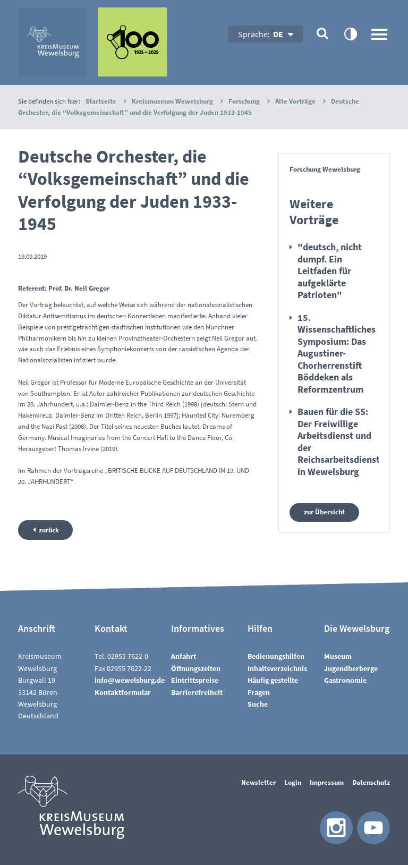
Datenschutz (371, 782)
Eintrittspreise (194, 680)
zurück (49, 530)
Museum (338, 656)
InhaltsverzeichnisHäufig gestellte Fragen (277, 680)
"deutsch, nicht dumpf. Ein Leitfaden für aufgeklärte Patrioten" (330, 271)
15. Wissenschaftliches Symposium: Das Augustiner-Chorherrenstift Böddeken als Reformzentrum (337, 353)
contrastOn (350, 33)
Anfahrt (183, 656)
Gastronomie (345, 680)
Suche (258, 704)
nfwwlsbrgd (130, 680)
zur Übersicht (324, 511)
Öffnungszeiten (195, 668)
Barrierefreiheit (197, 692)
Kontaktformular (123, 692)
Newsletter (258, 782)
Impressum (327, 782)
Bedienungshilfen (276, 656)
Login (292, 782)
